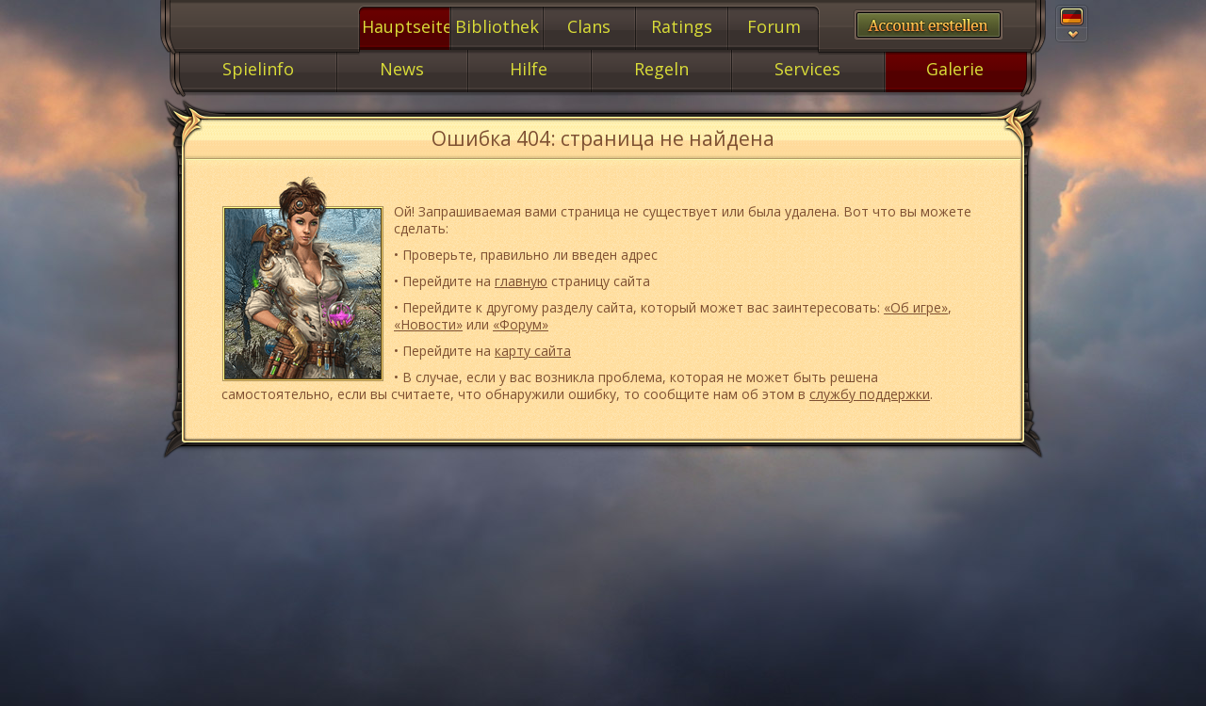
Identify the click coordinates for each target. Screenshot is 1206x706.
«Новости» (428, 324)
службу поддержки (869, 394)
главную (521, 281)
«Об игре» (916, 307)
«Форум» (520, 324)
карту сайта (533, 351)
